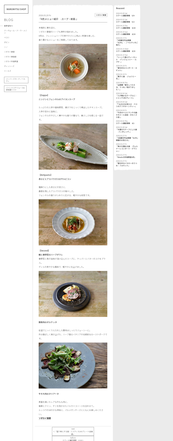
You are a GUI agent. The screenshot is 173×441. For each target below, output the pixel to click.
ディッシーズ (9, 66)
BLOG (8, 19)
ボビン (6, 42)
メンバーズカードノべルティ (15, 80)
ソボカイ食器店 (10, 56)
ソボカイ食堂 (9, 51)
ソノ (6, 47)
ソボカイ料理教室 (11, 61)
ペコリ (6, 37)
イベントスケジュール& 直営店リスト (15, 88)
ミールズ (7, 71)
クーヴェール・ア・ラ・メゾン (15, 31)
